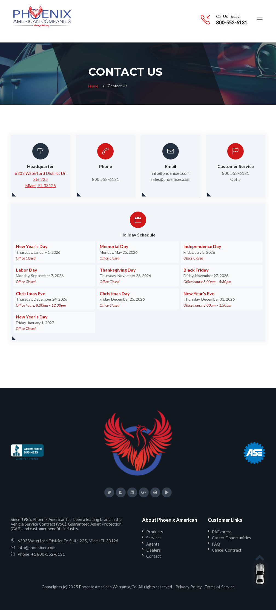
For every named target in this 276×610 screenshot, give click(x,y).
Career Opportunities (231, 537)
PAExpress (222, 531)
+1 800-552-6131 (48, 554)
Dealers (153, 550)
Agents (152, 543)
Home (93, 86)
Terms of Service (220, 586)
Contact (153, 556)
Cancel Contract (227, 550)
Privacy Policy (189, 586)
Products (154, 531)
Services (154, 537)
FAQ (216, 543)
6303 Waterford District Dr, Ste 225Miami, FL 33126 (40, 179)
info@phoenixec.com (36, 547)
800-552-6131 (231, 22)
